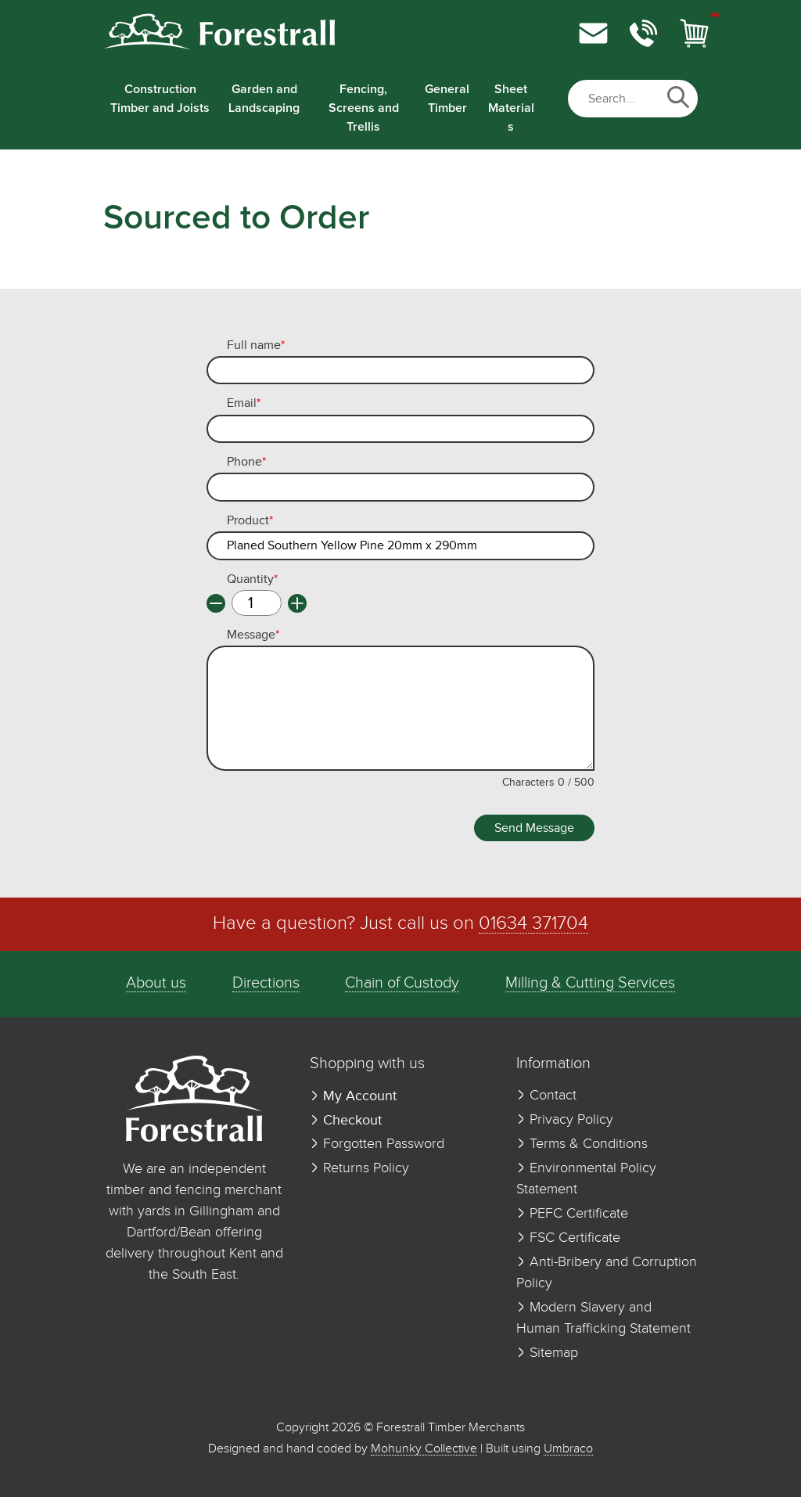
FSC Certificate (568, 1238)
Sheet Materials (511, 108)
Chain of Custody (402, 983)
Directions (266, 983)
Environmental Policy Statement (586, 1179)
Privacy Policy (564, 1120)
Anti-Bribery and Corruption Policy (606, 1272)
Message (253, 635)
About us (156, 983)
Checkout (346, 1120)
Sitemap (547, 1353)
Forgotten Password (377, 1144)
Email (243, 404)
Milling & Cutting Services (590, 983)
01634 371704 (533, 924)
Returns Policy (359, 1168)
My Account (353, 1096)
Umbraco (568, 1449)
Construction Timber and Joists (160, 98)
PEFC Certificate (572, 1214)
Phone (246, 462)
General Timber (447, 98)
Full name (256, 346)
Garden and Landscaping (264, 98)
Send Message (534, 828)
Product (250, 521)
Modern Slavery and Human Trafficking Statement (603, 1318)
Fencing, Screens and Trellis (364, 108)
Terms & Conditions (582, 1144)
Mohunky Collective (424, 1449)
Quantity (252, 580)
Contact (546, 1096)
